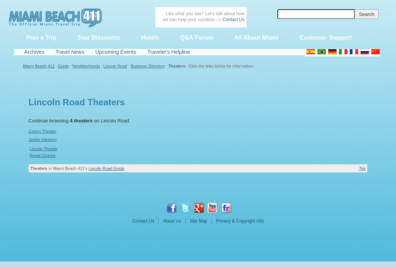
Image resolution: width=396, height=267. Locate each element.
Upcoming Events (115, 52)
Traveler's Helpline (168, 52)
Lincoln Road (115, 66)
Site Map (198, 221)
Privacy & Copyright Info (240, 221)
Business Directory (148, 66)
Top (362, 168)
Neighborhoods (86, 66)
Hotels (150, 37)
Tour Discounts (98, 37)
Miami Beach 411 (39, 66)
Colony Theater (43, 131)
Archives (35, 52)
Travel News (69, 52)
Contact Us (233, 19)
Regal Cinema (43, 155)
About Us (172, 221)
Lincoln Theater (44, 148)
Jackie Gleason (43, 139)
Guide (63, 66)
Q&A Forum (196, 37)
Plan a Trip (41, 37)
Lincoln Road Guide (106, 168)
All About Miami (256, 37)
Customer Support (326, 37)
